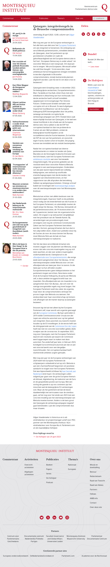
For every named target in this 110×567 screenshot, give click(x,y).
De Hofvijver (51, 478)
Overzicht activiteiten (29, 466)
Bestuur (93, 472)
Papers (49, 469)
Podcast (49, 482)
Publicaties (52, 459)
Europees (72, 469)
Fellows (93, 494)
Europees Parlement (67, 45)
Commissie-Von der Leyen (65, 326)
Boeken (49, 465)
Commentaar (10, 459)
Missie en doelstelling (95, 466)
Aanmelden (96, 109)
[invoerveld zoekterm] (100, 18)
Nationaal (72, 465)
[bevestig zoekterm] (94, 18)
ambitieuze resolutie (41, 159)
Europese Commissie (48, 313)
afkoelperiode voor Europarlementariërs (50, 257)
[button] (42, 517)
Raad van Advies (96, 485)
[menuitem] (9, 18)
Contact (93, 503)
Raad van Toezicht (97, 480)
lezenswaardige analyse (65, 186)
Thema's (73, 459)
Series (48, 473)
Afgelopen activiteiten (29, 473)
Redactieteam (95, 476)
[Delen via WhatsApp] (98, 34)
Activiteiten (31, 459)
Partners (93, 489)
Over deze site (96, 507)
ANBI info (94, 498)
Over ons (95, 459)
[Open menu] (32, 18)
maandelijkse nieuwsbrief (93, 89)
